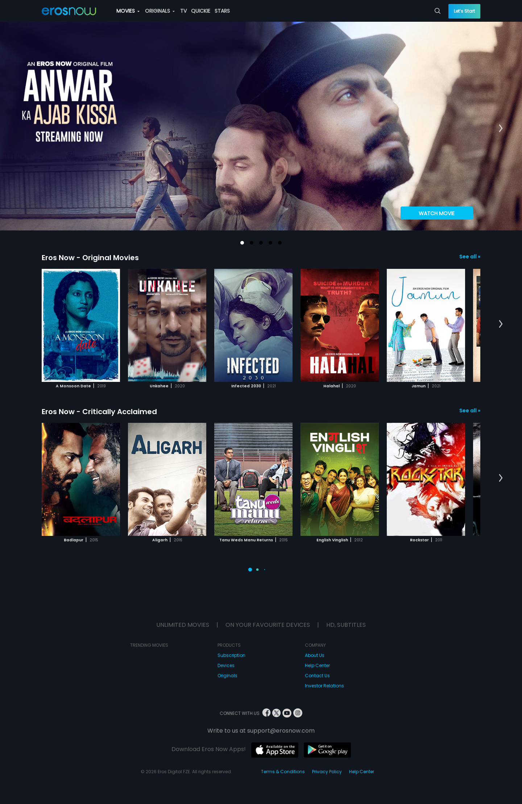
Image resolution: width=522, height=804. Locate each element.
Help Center (317, 665)
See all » (469, 256)
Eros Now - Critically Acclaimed (99, 412)
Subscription (231, 655)
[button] (242, 243)
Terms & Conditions (283, 771)
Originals (227, 675)
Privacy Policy (327, 771)
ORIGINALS (160, 10)
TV (183, 10)
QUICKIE (200, 10)
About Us (314, 655)
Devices (226, 665)
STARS (222, 10)
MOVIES (128, 10)
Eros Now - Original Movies (90, 258)
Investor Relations (324, 686)
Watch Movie (437, 213)
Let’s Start (464, 11)
